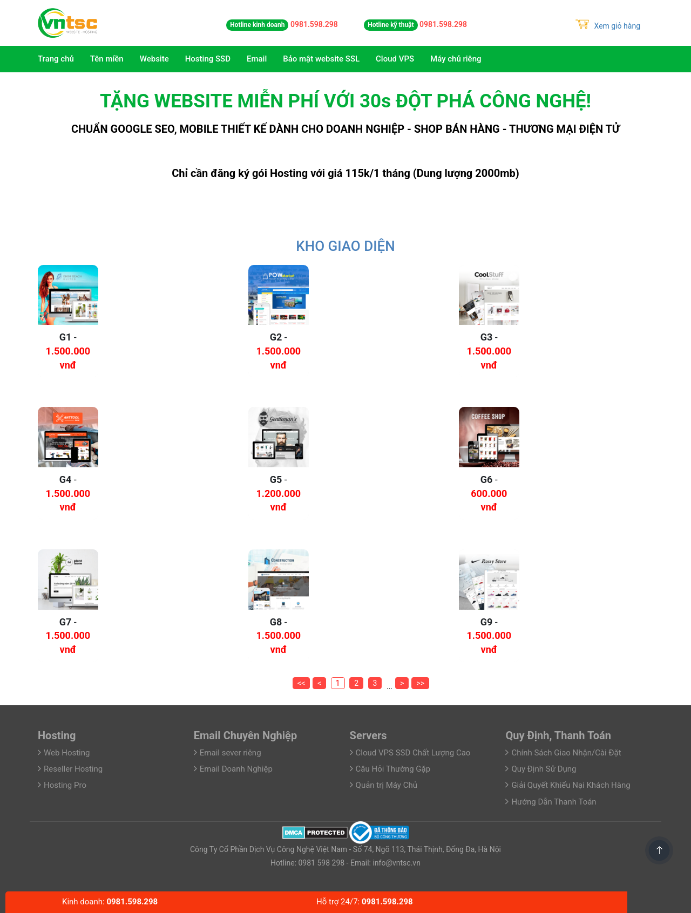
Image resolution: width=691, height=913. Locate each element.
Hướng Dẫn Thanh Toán (553, 802)
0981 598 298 (320, 863)
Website (154, 59)
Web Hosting (67, 753)
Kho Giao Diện (345, 246)
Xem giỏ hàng (607, 26)
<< (301, 683)
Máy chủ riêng (455, 59)
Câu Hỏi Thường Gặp (393, 769)
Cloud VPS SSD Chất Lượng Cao (413, 753)
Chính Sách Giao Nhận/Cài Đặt (566, 753)
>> (420, 683)
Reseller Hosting (73, 769)
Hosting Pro (65, 785)
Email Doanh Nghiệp (236, 769)
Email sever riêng (230, 753)
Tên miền (107, 59)
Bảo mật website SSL (321, 59)
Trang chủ (56, 59)
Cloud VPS (395, 59)
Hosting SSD (208, 59)
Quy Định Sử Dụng (543, 769)
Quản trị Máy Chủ (386, 785)
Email (257, 59)
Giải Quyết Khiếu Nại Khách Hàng (570, 785)
